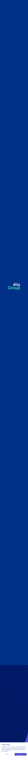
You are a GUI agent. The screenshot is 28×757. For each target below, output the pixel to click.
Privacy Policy (20, 749)
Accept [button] (20, 754)
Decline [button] (7, 754)
